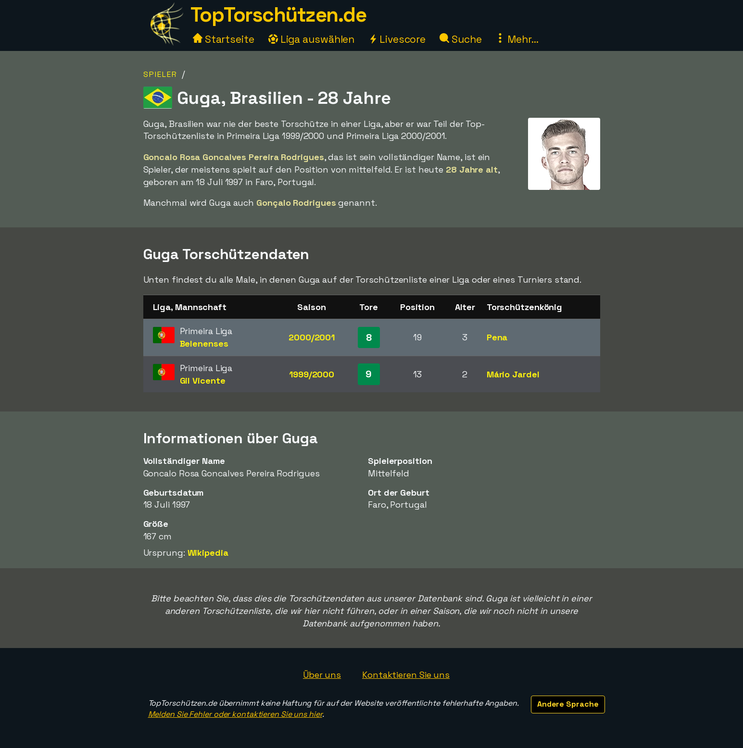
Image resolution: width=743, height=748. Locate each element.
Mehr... (516, 39)
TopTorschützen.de (278, 14)
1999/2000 (311, 374)
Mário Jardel (513, 374)
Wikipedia (208, 552)
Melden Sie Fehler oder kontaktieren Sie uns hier (235, 714)
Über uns (322, 674)
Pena (497, 337)
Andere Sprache (568, 704)
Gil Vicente (203, 380)
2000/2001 (312, 337)
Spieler (160, 74)
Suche (460, 39)
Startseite (223, 39)
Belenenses (204, 343)
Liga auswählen (311, 39)
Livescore (397, 39)
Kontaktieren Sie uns (406, 674)
